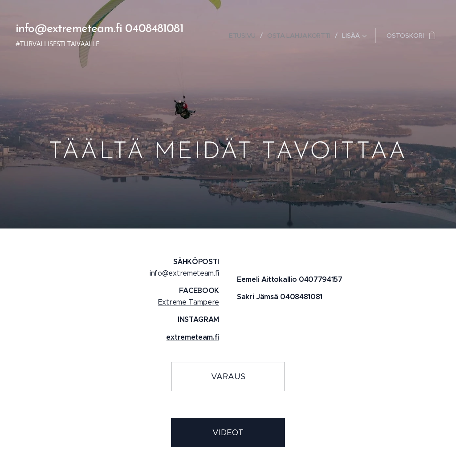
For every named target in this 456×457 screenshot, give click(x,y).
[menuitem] (243, 35)
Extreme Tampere (188, 302)
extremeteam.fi (192, 337)
